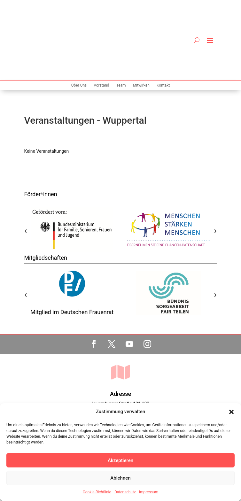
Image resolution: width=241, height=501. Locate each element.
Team (121, 33)
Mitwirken (141, 33)
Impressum (148, 492)
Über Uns (79, 33)
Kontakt (163, 33)
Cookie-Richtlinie (97, 492)
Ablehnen (120, 478)
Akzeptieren (120, 460)
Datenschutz (125, 492)
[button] (231, 412)
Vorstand (101, 33)
